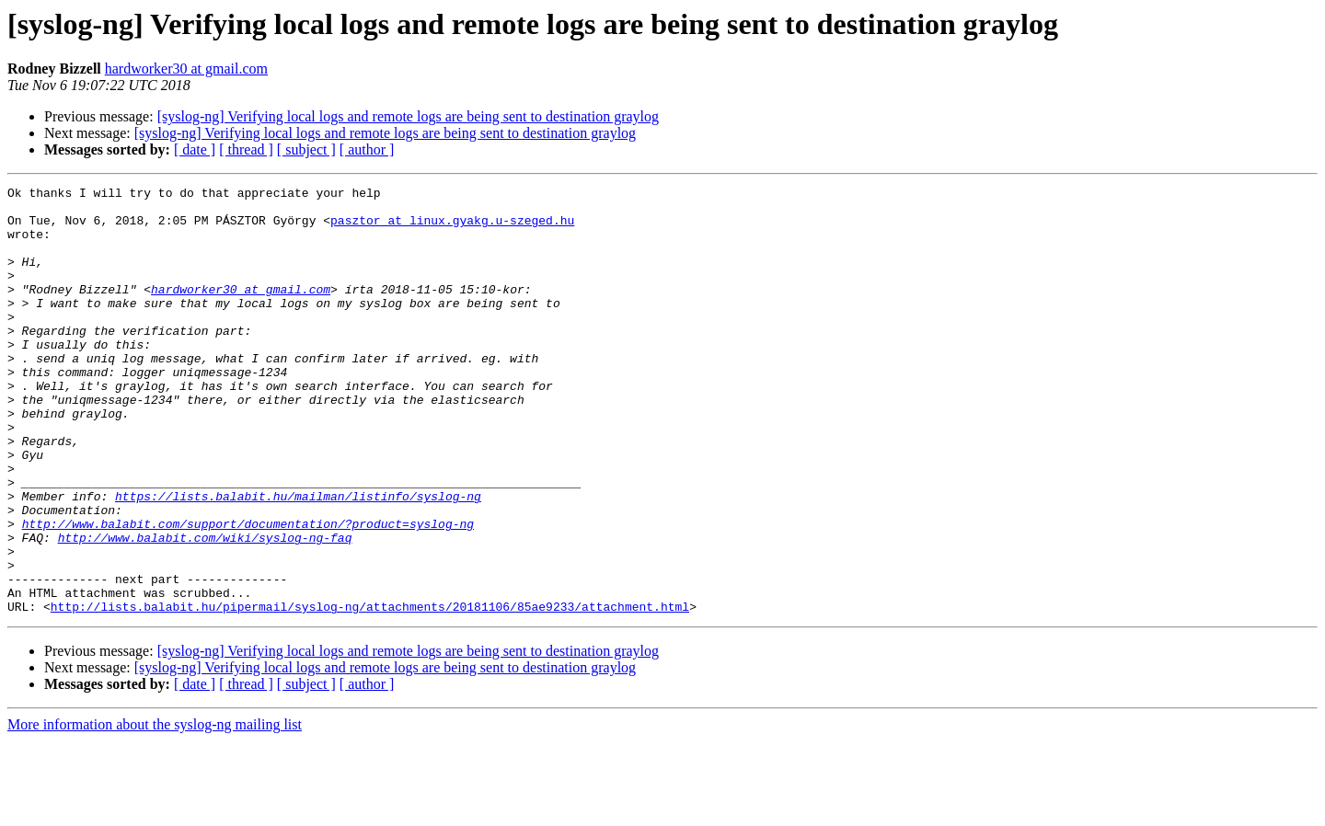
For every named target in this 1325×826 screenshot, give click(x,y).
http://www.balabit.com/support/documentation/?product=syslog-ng (248, 592)
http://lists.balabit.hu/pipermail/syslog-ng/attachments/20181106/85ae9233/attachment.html (370, 691)
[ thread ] (246, 149)
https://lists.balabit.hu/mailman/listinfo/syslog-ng (298, 559)
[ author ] (367, 149)
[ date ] (194, 149)
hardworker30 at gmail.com (186, 68)
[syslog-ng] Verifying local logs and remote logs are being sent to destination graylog (408, 116)
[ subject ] (306, 149)
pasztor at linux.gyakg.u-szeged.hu (452, 228)
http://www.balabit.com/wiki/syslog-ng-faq (205, 609)
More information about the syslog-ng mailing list (154, 810)
